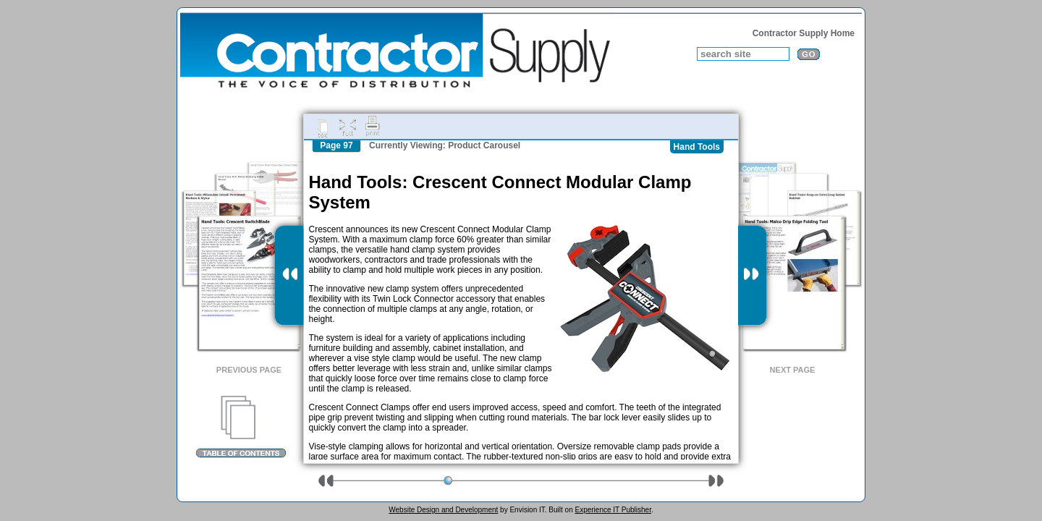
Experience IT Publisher (613, 510)
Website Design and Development (443, 510)
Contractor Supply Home (804, 33)
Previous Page (248, 369)
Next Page (793, 369)
